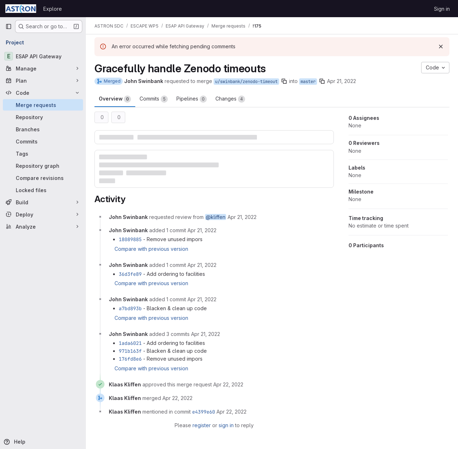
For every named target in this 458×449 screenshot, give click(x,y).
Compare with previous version (151, 249)
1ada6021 (130, 343)
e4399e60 (203, 412)
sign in (226, 425)
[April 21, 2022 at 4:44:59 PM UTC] (242, 217)
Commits (154, 99)
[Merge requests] (43, 105)
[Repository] (43, 117)
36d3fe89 (130, 274)
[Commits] (43, 141)
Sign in (442, 9)
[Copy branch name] (284, 81)
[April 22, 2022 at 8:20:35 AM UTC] (177, 398)
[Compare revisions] (43, 178)
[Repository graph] (43, 165)
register (202, 425)
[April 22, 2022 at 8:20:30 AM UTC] (228, 384)
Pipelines (191, 99)
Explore (52, 9)
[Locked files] (43, 190)
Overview (115, 99)
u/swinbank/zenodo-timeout (246, 81)
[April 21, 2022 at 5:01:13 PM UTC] (201, 265)
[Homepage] (21, 8)
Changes (230, 99)
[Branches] (43, 129)
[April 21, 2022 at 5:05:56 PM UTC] (201, 299)
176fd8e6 (130, 359)
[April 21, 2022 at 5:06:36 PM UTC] (205, 334)
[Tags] (43, 153)
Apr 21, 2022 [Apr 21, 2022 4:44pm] (341, 81)
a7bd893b (130, 308)
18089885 (130, 239)
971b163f (130, 351)
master (308, 81)
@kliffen (215, 217)
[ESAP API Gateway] (43, 56)
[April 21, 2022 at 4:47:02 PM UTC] (201, 230)
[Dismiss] (441, 46)
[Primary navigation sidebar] (8, 26)
